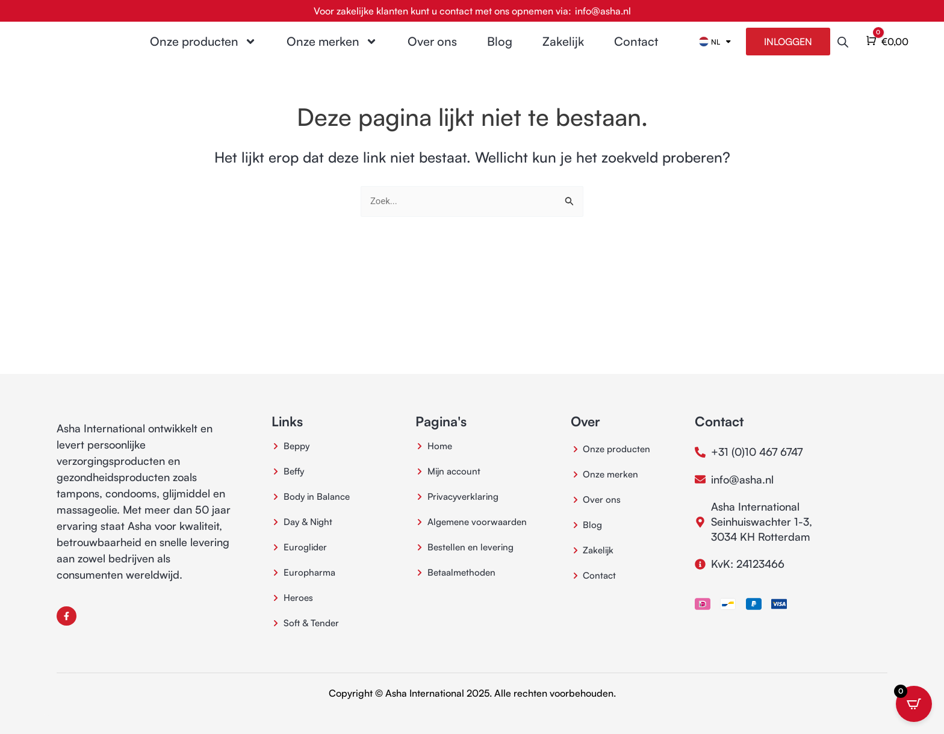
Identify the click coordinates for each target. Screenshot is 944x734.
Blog (499, 51)
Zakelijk (563, 51)
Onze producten (203, 52)
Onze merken (332, 52)
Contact (636, 51)
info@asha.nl (603, 11)
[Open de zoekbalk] (843, 52)
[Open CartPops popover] (914, 704)
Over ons (432, 51)
